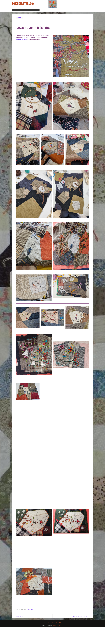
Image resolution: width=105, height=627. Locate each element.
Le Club (45, 622)
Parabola (55, 625)
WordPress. (60, 625)
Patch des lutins (20, 616)
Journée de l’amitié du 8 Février (81, 616)
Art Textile (19, 17)
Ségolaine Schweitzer (21, 39)
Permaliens (30, 609)
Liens (49, 622)
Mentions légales (56, 622)
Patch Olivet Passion (23, 4)
